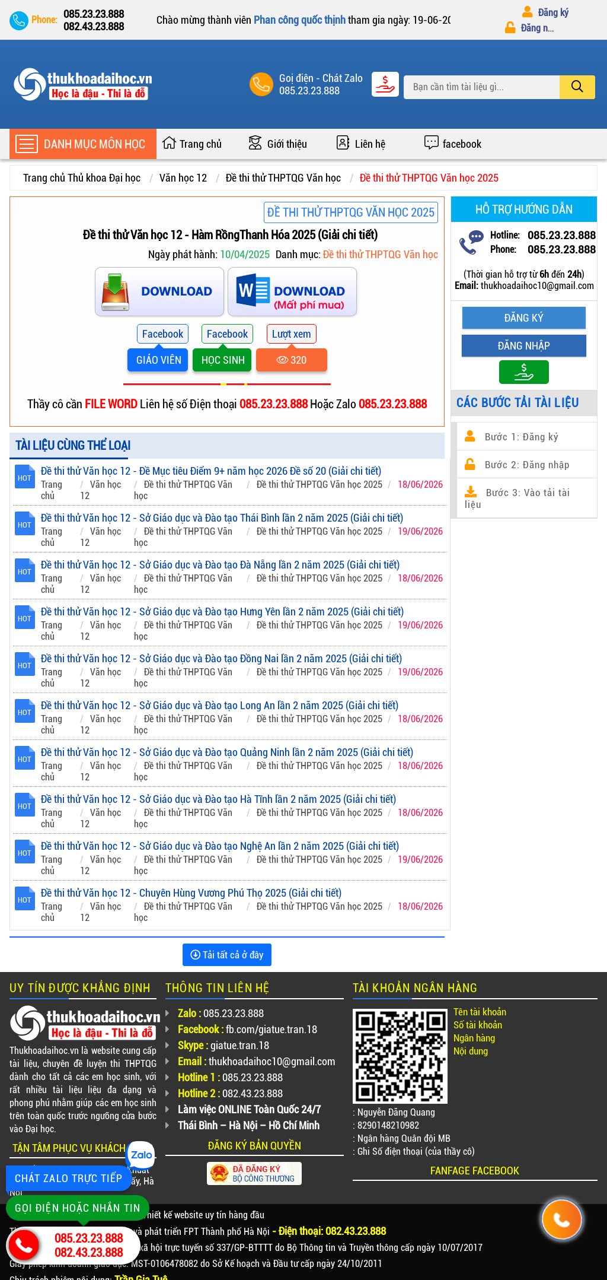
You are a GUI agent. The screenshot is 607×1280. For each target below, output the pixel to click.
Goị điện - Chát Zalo (321, 78)
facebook (462, 144)
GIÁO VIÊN (157, 360)
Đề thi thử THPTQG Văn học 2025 (429, 177)
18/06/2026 (420, 484)
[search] (577, 87)
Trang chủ (201, 144)
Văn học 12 (183, 177)
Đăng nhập (533, 28)
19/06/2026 (420, 531)
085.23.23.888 (309, 90)
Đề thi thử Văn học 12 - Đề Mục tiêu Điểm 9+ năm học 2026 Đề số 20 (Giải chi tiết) (211, 471)
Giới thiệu (287, 144)
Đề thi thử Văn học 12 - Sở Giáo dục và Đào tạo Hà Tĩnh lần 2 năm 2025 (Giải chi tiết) (218, 799)
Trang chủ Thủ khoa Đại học (81, 177)
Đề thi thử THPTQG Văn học (283, 177)
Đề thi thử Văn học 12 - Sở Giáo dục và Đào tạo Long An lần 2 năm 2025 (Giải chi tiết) (219, 705)
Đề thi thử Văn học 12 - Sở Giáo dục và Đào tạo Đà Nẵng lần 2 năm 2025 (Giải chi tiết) (220, 564)
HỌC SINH (222, 360)
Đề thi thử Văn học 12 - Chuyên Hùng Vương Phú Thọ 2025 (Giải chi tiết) (191, 893)
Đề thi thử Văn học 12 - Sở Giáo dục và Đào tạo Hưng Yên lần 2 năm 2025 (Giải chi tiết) (222, 611)
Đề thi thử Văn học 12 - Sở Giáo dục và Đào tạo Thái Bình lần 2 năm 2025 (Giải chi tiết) (222, 518)
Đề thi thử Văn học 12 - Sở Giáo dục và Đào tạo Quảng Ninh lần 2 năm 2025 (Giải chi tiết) (227, 752)
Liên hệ (370, 144)
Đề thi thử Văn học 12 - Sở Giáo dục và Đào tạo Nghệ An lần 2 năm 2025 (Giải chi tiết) (220, 846)
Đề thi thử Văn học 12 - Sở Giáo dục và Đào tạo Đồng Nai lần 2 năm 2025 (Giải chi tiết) (221, 658)
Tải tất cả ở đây (227, 955)
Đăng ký (545, 12)
